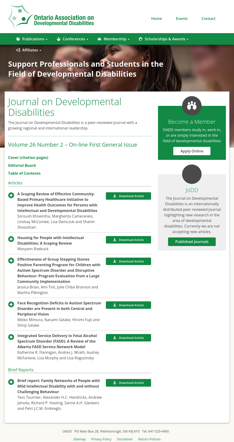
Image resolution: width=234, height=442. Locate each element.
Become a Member (192, 121)
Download (128, 196)
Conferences (72, 38)
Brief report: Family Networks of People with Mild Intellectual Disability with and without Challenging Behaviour (58, 386)
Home (156, 18)
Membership (114, 38)
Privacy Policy (101, 439)
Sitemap (79, 439)
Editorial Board (22, 165)
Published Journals (192, 241)
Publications (31, 38)
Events (182, 18)
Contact (208, 18)
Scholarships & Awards (164, 38)
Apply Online (191, 151)
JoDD (192, 190)
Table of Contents (24, 173)
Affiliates (28, 50)
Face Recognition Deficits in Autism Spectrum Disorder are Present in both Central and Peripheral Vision (59, 308)
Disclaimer (125, 439)
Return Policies (149, 439)
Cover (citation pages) (28, 157)
